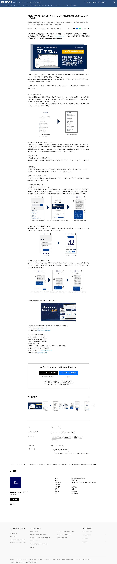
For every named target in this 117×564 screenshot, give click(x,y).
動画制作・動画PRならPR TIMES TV (38, 534)
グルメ (69, 5)
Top (2, 5)
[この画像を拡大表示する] (35, 406)
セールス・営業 (69, 432)
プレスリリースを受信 (90, 2)
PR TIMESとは (13, 533)
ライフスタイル (55, 5)
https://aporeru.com (42, 352)
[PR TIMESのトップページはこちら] (21, 2)
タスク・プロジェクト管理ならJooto (65, 531)
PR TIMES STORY (34, 531)
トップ (12, 464)
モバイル (16, 5)
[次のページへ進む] (93, 405)
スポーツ (75, 5)
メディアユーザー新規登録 (68, 373)
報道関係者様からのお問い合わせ (52, 559)
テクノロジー (8, 5)
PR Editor (32, 547)
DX (81, 437)
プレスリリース (21, 464)
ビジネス (63, 5)
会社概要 (12, 559)
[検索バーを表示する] (114, 2)
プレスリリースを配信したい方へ (18, 542)
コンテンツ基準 (32, 559)
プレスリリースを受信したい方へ (18, 539)
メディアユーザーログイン (48, 373)
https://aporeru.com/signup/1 (44, 330)
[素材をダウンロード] (85, 28)
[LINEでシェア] (80, 28)
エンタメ (28, 5)
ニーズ (54, 440)
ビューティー (36, 5)
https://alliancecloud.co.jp (46, 350)
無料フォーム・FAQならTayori (64, 534)
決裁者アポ (67, 437)
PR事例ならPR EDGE (62, 538)
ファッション (45, 5)
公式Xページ (85, 538)
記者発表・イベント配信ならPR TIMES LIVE (40, 538)
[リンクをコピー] (88, 28)
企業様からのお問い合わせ (68, 559)
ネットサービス (56, 432)
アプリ (22, 5)
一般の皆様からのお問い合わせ (83, 559)
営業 (75, 437)
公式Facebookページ (87, 531)
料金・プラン (13, 536)
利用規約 (40, 559)
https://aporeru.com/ (59, 36)
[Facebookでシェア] (77, 28)
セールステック (56, 437)
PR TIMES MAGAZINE (35, 541)
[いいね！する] (69, 28)
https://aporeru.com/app (57, 445)
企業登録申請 (101, 2)
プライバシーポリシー (21, 559)
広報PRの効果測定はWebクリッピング (39, 544)
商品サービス (56, 427)
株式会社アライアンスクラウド (35, 464)
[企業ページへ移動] (15, 483)
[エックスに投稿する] (74, 28)
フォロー (14, 499)
